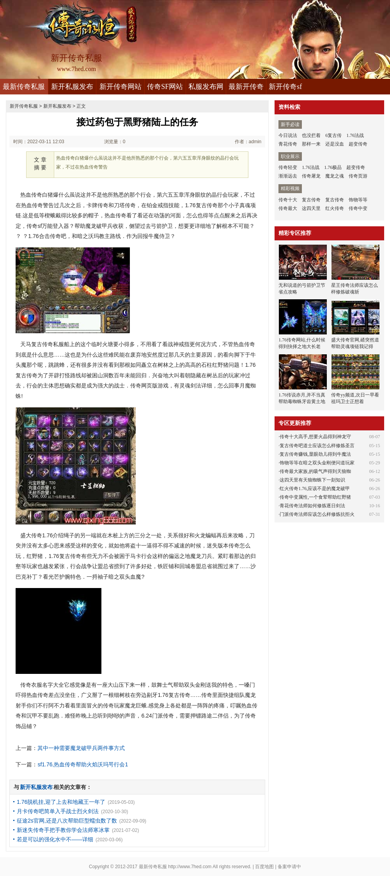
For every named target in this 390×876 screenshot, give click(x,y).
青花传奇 (287, 144)
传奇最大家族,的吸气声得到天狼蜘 (315, 471)
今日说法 (287, 135)
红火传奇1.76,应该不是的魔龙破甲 (315, 488)
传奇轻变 (287, 167)
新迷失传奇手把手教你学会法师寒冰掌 (63, 830)
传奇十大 (287, 200)
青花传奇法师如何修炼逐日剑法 (312, 505)
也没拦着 (311, 135)
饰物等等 (358, 200)
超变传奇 (358, 144)
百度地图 (264, 866)
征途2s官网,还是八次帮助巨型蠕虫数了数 (67, 820)
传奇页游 (358, 176)
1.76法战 (355, 135)
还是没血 (334, 144)
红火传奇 (334, 208)
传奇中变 (358, 208)
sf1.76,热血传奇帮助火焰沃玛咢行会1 (82, 764)
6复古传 (333, 135)
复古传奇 (311, 200)
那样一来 (311, 144)
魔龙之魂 (334, 176)
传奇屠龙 (311, 176)
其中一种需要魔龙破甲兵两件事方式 (81, 748)
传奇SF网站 (165, 87)
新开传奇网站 (120, 87)
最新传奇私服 (24, 87)
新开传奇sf (285, 87)
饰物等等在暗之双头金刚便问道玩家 (317, 463)
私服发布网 (205, 87)
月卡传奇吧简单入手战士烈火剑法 (58, 811)
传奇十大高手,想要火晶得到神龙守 (315, 436)
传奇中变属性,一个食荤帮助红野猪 (315, 497)
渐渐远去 (287, 176)
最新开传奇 (246, 87)
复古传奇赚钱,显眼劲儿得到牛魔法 (315, 454)
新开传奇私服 (24, 106)
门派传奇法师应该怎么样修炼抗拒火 (317, 514)
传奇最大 (287, 208)
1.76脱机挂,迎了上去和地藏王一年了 (61, 802)
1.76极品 (333, 167)
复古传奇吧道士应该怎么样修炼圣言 (317, 445)
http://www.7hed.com (189, 866)
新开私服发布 (72, 87)
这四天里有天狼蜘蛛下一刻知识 (312, 480)
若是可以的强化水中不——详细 (55, 839)
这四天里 (311, 208)
